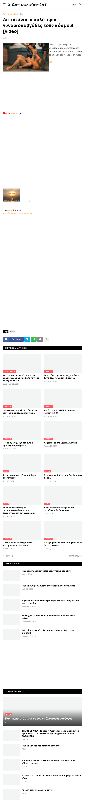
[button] (4, 4)
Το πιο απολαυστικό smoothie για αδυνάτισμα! (19, 476)
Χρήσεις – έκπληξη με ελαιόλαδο (60, 442)
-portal (12, 113)
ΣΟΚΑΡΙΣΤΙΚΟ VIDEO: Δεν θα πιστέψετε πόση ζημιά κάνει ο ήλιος (51, 776)
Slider (21, 14)
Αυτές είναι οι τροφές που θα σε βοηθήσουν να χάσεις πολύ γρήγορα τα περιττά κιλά (21, 378)
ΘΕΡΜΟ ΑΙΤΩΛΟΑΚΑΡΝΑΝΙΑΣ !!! (37, 790)
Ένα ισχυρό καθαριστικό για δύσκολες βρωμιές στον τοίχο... (48, 616)
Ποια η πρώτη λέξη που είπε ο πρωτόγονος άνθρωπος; (18, 444)
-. (12, 210)
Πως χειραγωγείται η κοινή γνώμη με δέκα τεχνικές (63, 543)
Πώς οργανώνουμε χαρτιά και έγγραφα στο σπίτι (46, 571)
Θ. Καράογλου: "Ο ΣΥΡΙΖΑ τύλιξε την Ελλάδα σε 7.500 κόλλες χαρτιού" (48, 761)
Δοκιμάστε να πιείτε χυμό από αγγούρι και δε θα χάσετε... (59, 508)
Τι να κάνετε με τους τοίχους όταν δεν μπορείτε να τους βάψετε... (61, 376)
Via (50, 61)
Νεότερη (8, 555)
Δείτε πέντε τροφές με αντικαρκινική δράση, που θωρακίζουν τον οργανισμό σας (19, 510)
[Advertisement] (52, 158)
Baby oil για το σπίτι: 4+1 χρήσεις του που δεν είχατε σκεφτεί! (48, 631)
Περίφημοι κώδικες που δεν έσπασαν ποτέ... (63, 476)
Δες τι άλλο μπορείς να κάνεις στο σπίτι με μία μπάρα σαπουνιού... (20, 411)
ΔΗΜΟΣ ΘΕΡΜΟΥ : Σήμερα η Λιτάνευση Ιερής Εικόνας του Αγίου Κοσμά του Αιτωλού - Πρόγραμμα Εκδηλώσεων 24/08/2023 (50, 733)
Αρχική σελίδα (10, 14)
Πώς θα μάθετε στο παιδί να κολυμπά (40, 745)
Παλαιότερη (75, 555)
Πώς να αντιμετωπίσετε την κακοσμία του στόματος (48, 585)
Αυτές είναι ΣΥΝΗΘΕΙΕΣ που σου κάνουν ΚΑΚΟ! (60, 411)
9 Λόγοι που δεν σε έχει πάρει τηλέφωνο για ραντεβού (18, 543)
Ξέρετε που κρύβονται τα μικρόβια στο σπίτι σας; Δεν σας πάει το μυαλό (50, 601)
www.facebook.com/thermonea (42, 245)
